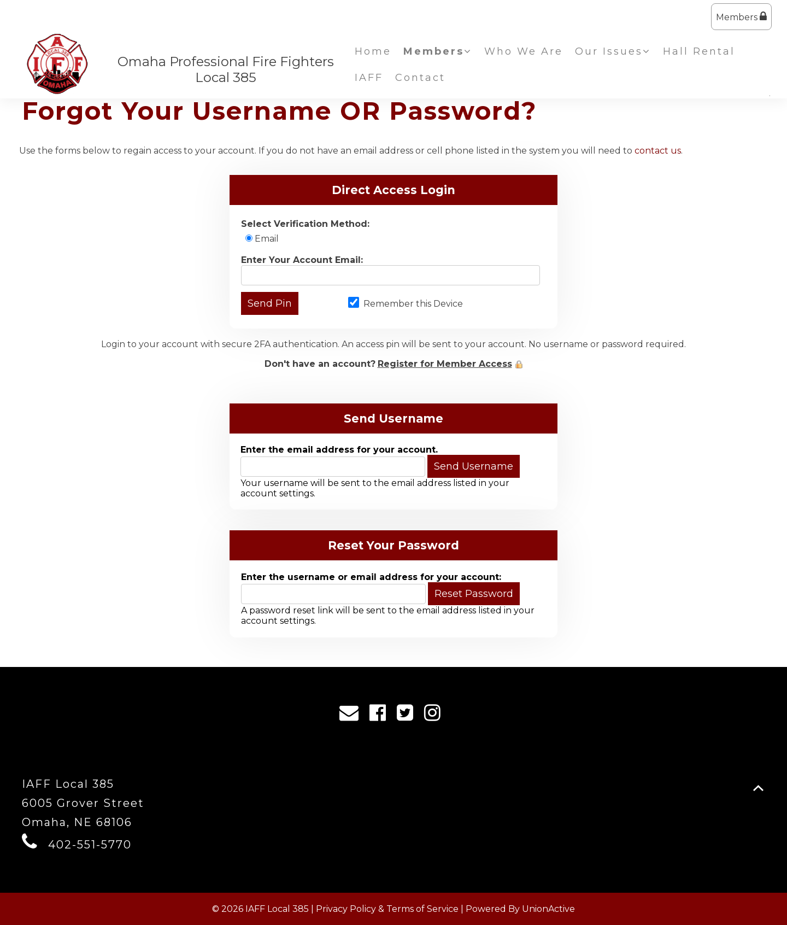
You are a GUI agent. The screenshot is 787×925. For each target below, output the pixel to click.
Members (741, 16)
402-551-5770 (90, 844)
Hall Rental (699, 51)
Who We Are (523, 51)
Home (373, 51)
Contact (420, 78)
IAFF (369, 78)
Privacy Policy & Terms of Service (387, 909)
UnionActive (548, 909)
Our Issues (613, 51)
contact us (658, 150)
